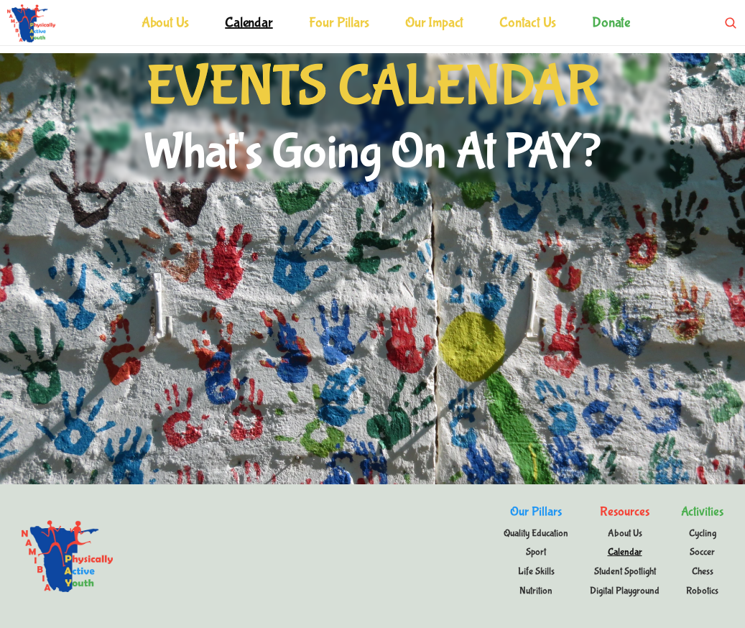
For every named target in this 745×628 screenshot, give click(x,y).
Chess (702, 571)
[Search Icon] (730, 23)
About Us (165, 22)
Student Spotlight (625, 571)
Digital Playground (625, 590)
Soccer (702, 552)
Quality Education (536, 533)
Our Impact (434, 22)
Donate (611, 22)
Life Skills (536, 571)
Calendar (248, 22)
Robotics (702, 590)
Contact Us (527, 22)
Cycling (702, 533)
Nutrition (535, 590)
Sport (536, 552)
